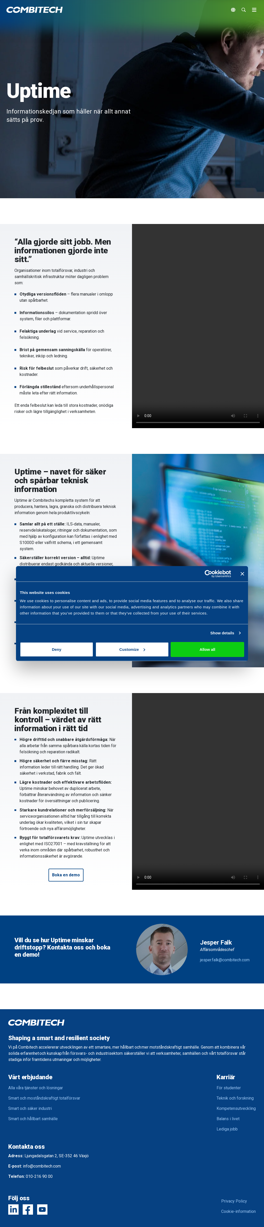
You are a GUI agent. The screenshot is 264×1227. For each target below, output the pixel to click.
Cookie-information (238, 1211)
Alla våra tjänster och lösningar (35, 1087)
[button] (66, 875)
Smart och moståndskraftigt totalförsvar (44, 1098)
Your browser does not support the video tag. (198, 326)
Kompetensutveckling (236, 1108)
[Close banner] (242, 574)
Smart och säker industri (30, 1108)
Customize (132, 649)
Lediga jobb (227, 1129)
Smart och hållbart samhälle (33, 1118)
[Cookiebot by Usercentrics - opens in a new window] (208, 574)
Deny (56, 649)
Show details (222, 633)
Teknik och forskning (235, 1098)
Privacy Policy (234, 1201)
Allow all (207, 649)
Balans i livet (228, 1118)
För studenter (229, 1087)
